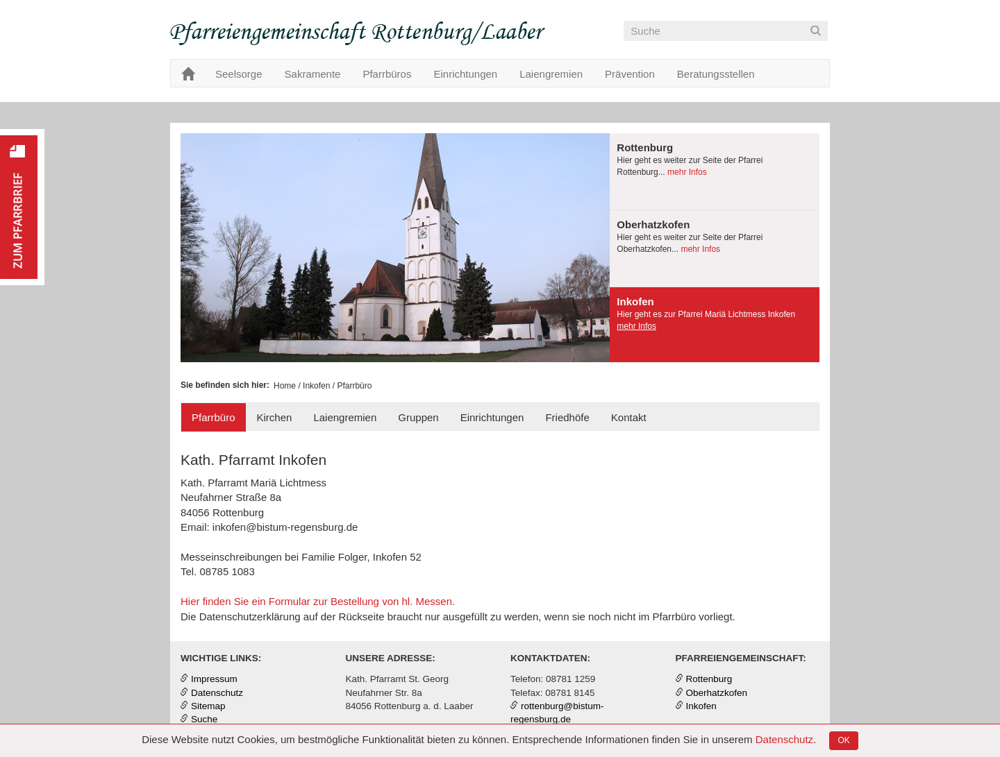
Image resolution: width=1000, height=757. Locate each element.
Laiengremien (551, 74)
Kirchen (274, 417)
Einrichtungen (465, 74)
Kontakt (629, 417)
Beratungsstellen (716, 74)
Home (285, 386)
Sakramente (313, 74)
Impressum (214, 679)
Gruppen (418, 417)
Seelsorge (238, 74)
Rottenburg (709, 679)
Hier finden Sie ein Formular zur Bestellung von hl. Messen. (318, 601)
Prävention (630, 74)
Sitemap (208, 706)
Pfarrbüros (386, 74)
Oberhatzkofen (717, 693)
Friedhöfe (567, 417)
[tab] (714, 171)
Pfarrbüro (213, 417)
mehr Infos (686, 172)
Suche (204, 719)
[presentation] (714, 171)
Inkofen (316, 386)
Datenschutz (784, 739)
